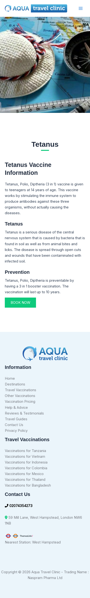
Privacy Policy (16, 430)
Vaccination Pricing (20, 401)
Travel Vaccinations (20, 390)
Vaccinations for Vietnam (25, 456)
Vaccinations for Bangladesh (28, 485)
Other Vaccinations (20, 396)
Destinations (15, 384)
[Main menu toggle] (81, 8)
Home (10, 378)
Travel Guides (16, 419)
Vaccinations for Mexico (24, 474)
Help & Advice (16, 407)
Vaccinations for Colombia (26, 468)
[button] (20, 303)
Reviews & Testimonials (24, 413)
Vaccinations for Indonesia (26, 462)
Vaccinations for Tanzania (25, 451)
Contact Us (14, 425)
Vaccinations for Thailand (25, 479)
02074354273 (18, 506)
